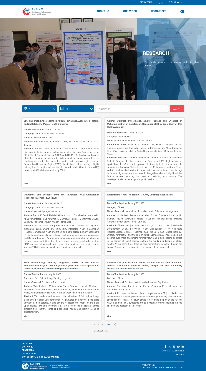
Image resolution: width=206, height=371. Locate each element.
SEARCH (177, 108)
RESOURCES (158, 11)
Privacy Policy (148, 365)
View (26, 184)
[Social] (169, 2)
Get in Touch (146, 2)
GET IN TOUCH (29, 354)
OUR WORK (130, 11)
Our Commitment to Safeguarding (40, 357)
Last (108, 324)
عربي (161, 2)
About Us (103, 11)
